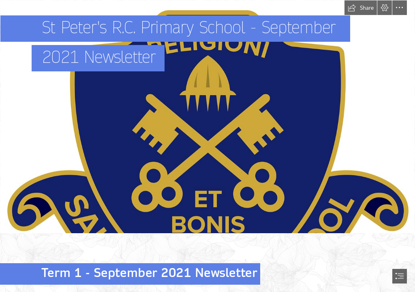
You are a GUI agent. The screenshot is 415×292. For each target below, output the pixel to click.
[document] (207, 146)
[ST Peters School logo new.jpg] (207, 117)
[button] (360, 7)
